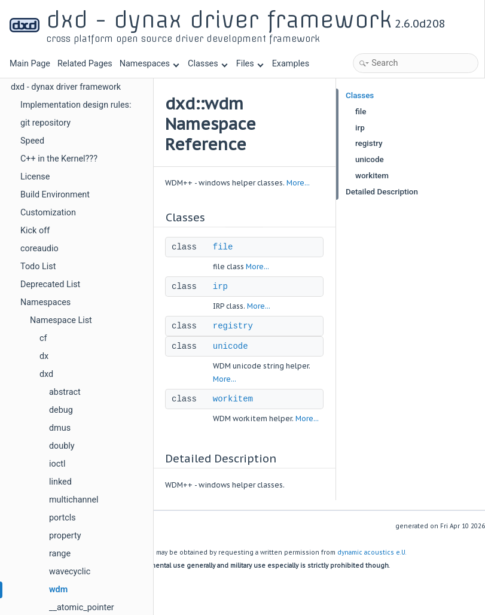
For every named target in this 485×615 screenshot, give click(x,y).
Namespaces (149, 64)
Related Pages (84, 64)
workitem (233, 399)
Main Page (30, 64)
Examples (290, 64)
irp (220, 286)
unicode (230, 346)
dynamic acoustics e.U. (372, 552)
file (223, 247)
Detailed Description (382, 191)
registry (233, 326)
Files (249, 64)
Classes (207, 64)
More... (298, 182)
